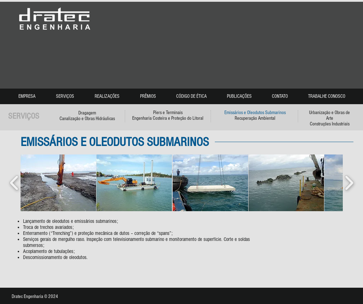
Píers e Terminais (168, 113)
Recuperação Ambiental (255, 118)
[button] (58, 182)
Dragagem (87, 113)
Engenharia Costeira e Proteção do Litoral (167, 118)
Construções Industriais (330, 124)
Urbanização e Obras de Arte (329, 115)
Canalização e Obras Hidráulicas (87, 119)
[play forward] (349, 183)
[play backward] (14, 183)
